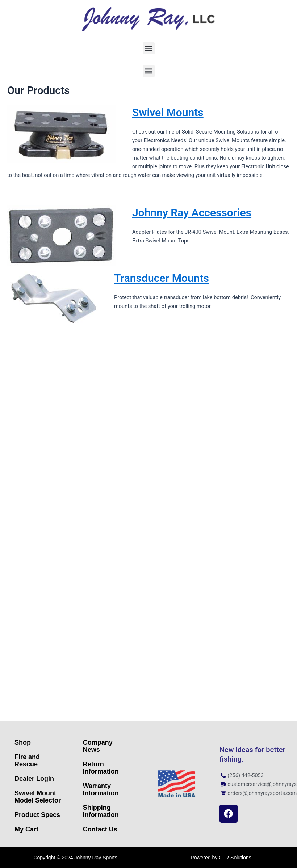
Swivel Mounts (168, 112)
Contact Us (100, 829)
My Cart (26, 829)
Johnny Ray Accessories (191, 212)
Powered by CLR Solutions (221, 857)
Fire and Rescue (27, 760)
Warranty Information (101, 789)
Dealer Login (34, 778)
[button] (149, 48)
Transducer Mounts (161, 278)
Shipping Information (101, 811)
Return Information (101, 768)
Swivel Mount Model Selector (37, 796)
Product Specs (37, 814)
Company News (98, 746)
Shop (22, 742)
